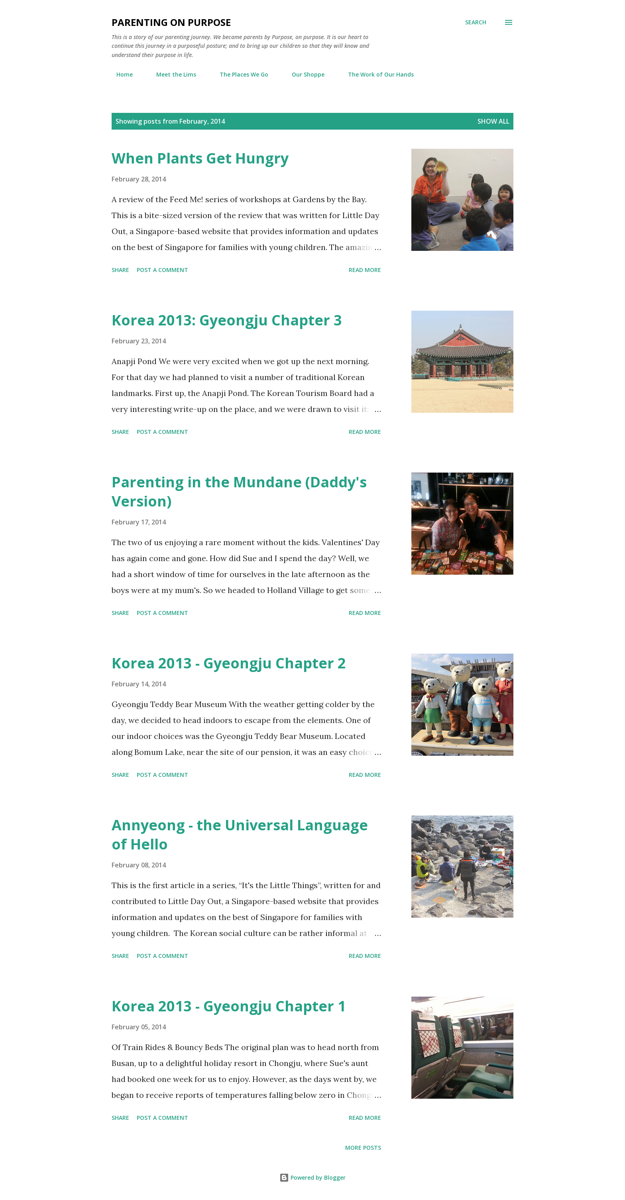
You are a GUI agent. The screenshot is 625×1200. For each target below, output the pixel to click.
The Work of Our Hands (376, 74)
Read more (365, 270)
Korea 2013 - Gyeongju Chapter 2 (229, 663)
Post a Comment (162, 270)
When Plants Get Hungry (200, 158)
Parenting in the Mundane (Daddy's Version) (239, 491)
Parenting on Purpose (171, 22)
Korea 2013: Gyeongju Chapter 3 (227, 320)
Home (120, 74)
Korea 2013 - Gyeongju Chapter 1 (229, 1006)
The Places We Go (239, 74)
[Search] (475, 22)
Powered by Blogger (312, 1177)
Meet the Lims (171, 74)
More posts (363, 1147)
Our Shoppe (303, 74)
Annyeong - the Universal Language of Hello (240, 834)
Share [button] (120, 270)
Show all (493, 121)
